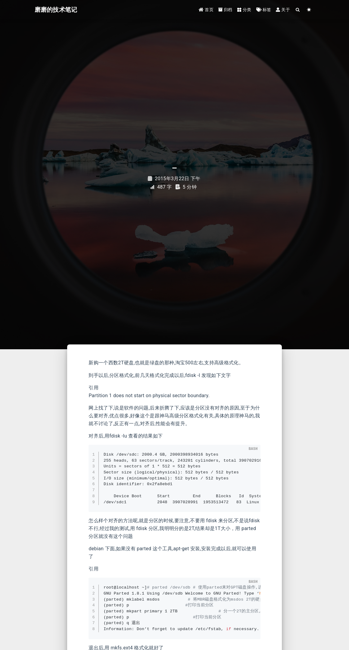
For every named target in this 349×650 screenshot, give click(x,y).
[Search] (298, 9)
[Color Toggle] (309, 9)
